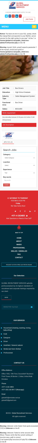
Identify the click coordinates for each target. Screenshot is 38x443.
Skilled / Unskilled (19, 251)
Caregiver (6, 338)
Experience (7, 169)
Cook (5, 334)
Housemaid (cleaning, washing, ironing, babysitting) (17, 329)
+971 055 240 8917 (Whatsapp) (13, 390)
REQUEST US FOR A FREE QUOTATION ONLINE (19, 264)
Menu (5, 26)
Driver (5, 341)
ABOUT (19, 241)
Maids (19, 245)
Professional (19, 248)
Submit (6, 185)
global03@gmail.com (9, 400)
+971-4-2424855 (19, 215)
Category (6, 154)
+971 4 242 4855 (8, 387)
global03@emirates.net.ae (11, 398)
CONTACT (19, 258)
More (6, 297)
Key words (7, 177)
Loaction (6, 162)
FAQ (19, 254)
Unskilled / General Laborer (13, 345)
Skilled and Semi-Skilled (12, 349)
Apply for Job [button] (8, 142)
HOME (19, 238)
